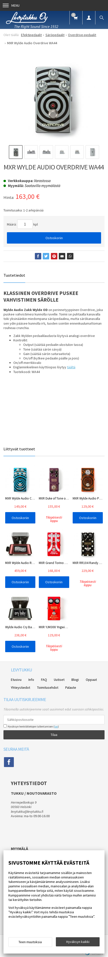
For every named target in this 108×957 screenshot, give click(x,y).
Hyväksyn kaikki (77, 941)
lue (56, 726)
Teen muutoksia (30, 942)
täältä (71, 367)
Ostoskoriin (54, 238)
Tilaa (54, 734)
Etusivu (16, 679)
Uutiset (59, 679)
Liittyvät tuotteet (19, 449)
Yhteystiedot (20, 687)
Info (31, 679)
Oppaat (91, 679)
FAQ (44, 679)
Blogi (75, 679)
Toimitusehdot (47, 687)
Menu (11, 5)
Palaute (70, 687)
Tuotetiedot (14, 275)
